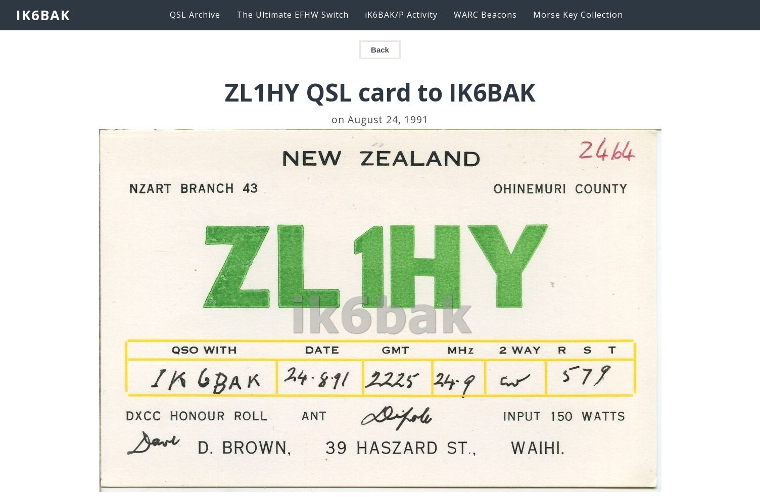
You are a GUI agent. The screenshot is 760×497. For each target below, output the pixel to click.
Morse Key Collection (578, 14)
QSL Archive (195, 14)
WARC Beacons (485, 14)
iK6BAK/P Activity (401, 14)
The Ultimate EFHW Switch (292, 14)
